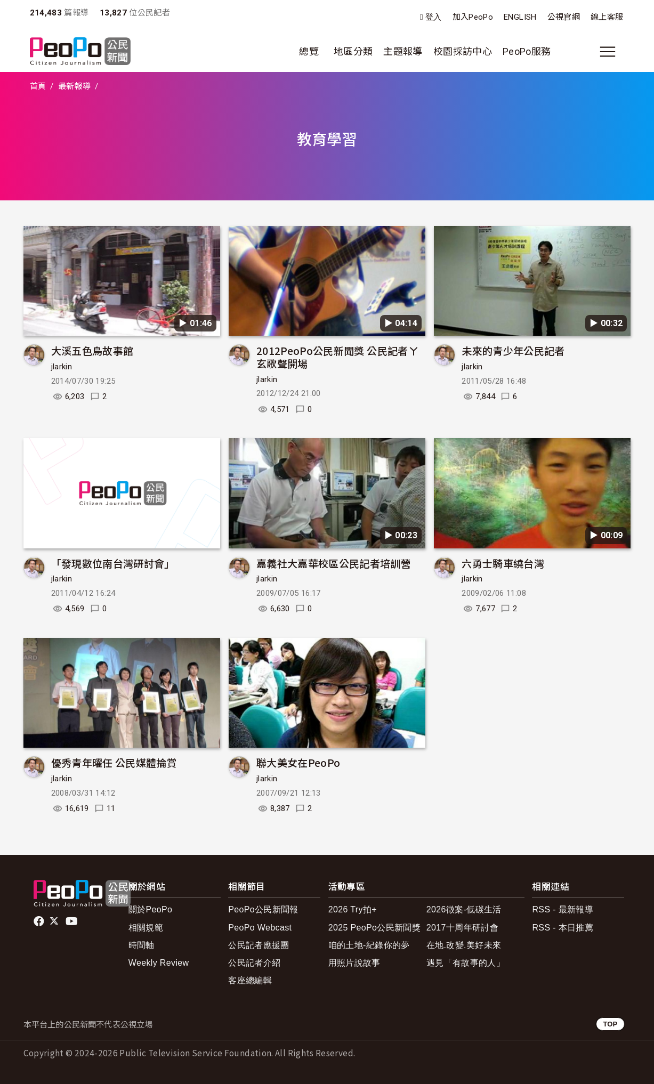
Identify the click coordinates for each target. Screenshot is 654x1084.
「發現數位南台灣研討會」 (113, 563)
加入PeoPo (473, 17)
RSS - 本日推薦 (562, 927)
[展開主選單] (607, 51)
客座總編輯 (250, 980)
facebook (40, 921)
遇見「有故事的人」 (465, 962)
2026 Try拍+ (352, 909)
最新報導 (74, 86)
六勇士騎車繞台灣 (503, 563)
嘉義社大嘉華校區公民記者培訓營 (333, 563)
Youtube (72, 921)
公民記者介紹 (254, 962)
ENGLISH (520, 17)
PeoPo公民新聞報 (263, 909)
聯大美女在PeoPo (298, 762)
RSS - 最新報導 (562, 909)
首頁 (38, 86)
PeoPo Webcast (260, 927)
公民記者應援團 (258, 945)
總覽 (309, 51)
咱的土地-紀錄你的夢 (369, 945)
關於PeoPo (150, 909)
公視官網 (563, 17)
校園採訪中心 (462, 51)
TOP (610, 1024)
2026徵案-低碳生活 (464, 909)
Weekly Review (158, 962)
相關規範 (145, 927)
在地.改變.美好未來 (464, 945)
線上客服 (607, 17)
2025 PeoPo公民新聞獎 (374, 927)
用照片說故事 (354, 962)
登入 (433, 17)
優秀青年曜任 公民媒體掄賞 (114, 762)
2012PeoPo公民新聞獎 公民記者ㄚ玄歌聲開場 (337, 356)
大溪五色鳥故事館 (92, 350)
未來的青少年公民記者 (513, 350)
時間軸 (141, 945)
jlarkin (61, 366)
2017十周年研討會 (462, 927)
